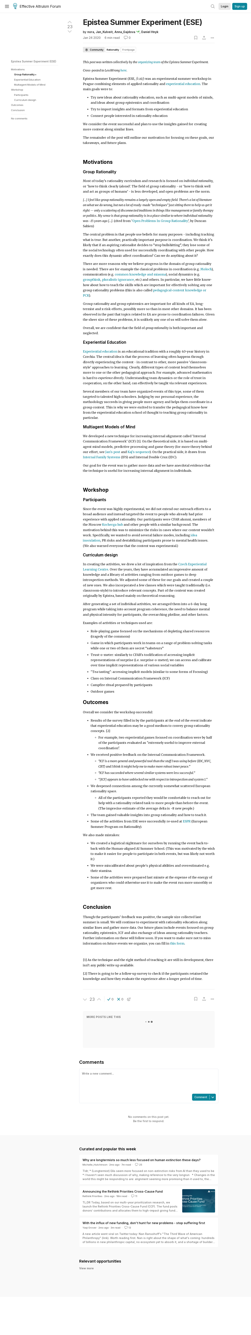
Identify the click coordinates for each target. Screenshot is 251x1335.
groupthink (91, 279)
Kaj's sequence (139, 452)
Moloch (206, 269)
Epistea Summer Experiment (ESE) (33, 61)
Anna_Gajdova (124, 32)
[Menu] (7, 6)
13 (127, 1227)
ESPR (187, 821)
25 (138, 1164)
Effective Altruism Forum (37, 6)
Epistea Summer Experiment (142, 22)
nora (90, 32)
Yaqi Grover (90, 1227)
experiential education (183, 84)
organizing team (149, 62)
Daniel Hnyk (149, 32)
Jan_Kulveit (104, 32)
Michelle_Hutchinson (95, 1164)
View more (86, 1268)
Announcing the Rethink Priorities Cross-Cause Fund (123, 1191)
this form (177, 943)
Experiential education (100, 351)
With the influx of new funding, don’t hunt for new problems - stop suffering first (144, 1223)
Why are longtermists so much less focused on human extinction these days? (142, 1160)
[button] (110, 999)
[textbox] (148, 1081)
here (123, 70)
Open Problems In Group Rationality (160, 221)
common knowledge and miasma (140, 274)
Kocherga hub (112, 524)
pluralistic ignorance (118, 279)
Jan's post (113, 452)
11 (133, 1196)
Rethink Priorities (92, 1196)
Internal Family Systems (101, 457)
